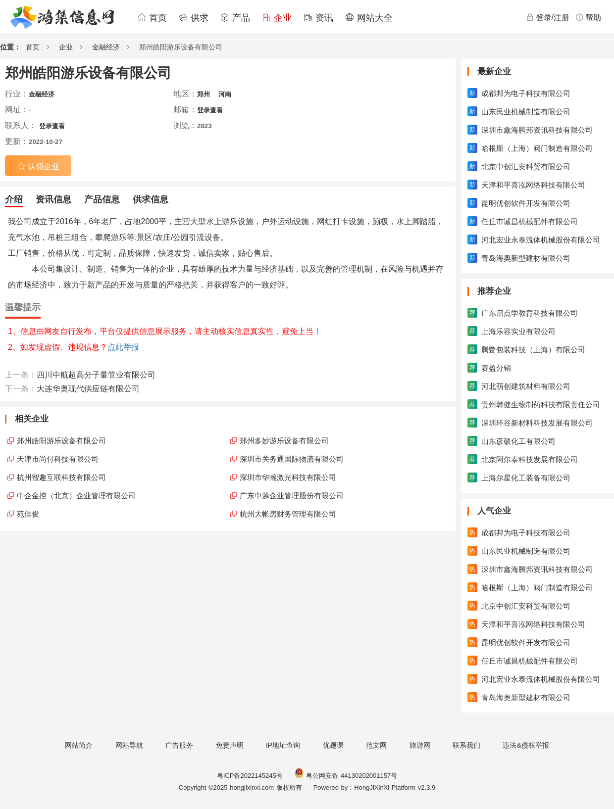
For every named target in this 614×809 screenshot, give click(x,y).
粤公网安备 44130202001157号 (345, 775)
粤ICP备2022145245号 (250, 775)
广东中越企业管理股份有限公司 (292, 495)
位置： (10, 47)
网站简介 (79, 745)
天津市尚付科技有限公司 (58, 459)
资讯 (318, 18)
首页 (152, 18)
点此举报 (123, 347)
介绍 (14, 199)
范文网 (376, 745)
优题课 (333, 745)
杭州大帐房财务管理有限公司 (288, 514)
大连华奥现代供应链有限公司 (88, 388)
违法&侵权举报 (526, 745)
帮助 (588, 17)
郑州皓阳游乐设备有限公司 (61, 440)
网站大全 (369, 18)
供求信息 (150, 199)
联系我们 (466, 745)
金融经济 (106, 47)
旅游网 (419, 745)
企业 (277, 18)
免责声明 (230, 745)
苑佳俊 (28, 514)
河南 (224, 94)
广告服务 (179, 745)
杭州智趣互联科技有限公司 (61, 477)
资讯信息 (53, 199)
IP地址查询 (283, 745)
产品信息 (102, 199)
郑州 (203, 94)
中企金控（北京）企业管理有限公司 (76, 495)
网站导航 (129, 745)
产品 (235, 18)
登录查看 (210, 110)
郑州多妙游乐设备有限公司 (284, 440)
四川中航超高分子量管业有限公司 (96, 375)
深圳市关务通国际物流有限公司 (292, 459)
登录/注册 (547, 17)
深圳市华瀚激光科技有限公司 (288, 477)
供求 (193, 18)
